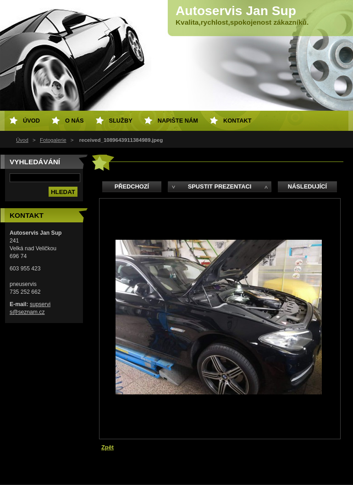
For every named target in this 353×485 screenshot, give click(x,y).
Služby (120, 120)
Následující (307, 186)
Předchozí (132, 186)
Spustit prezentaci (219, 186)
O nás (74, 120)
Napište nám (178, 120)
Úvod (22, 140)
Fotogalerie (53, 140)
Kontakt (237, 120)
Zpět (107, 447)
